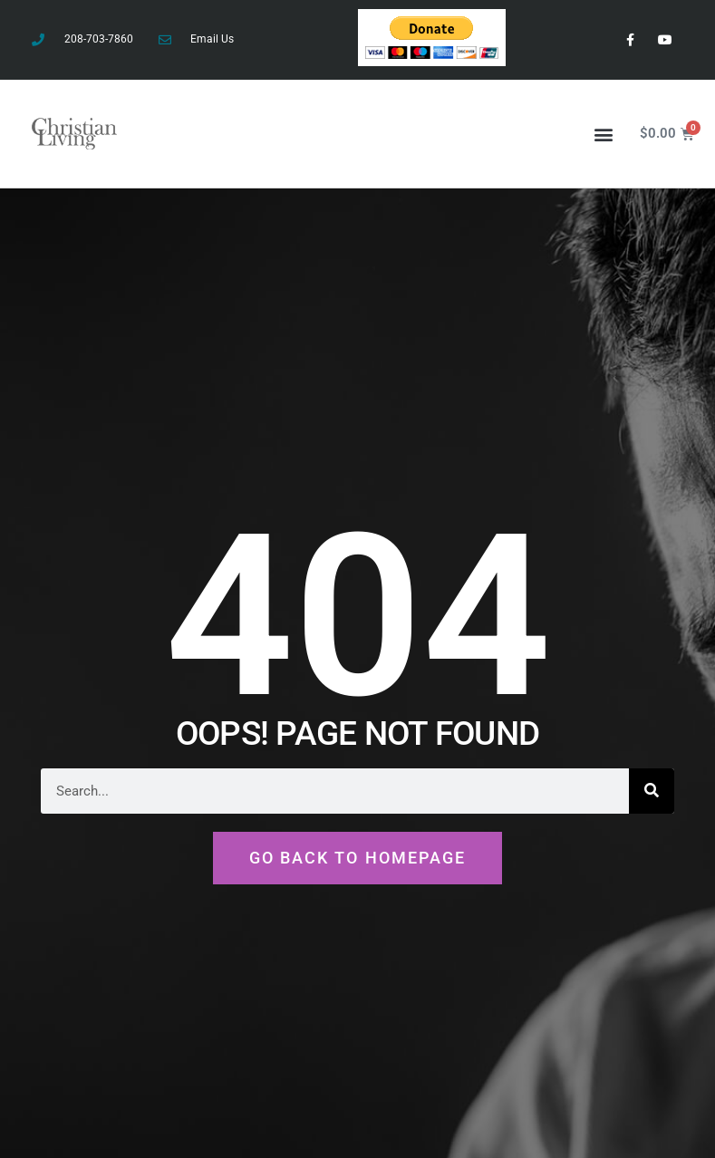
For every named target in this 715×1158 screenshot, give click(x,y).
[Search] (651, 791)
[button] (603, 134)
